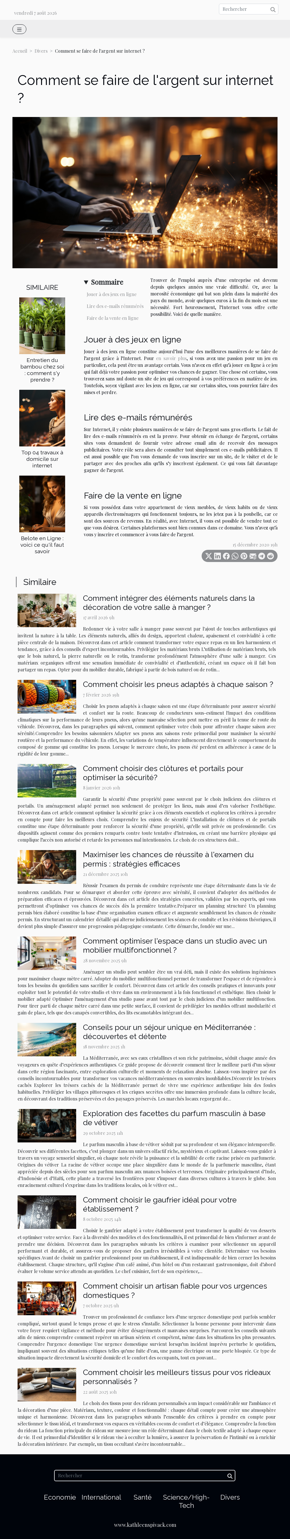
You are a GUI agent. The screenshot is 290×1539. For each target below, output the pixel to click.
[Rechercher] (248, 9)
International (101, 1497)
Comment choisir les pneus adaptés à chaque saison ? (178, 684)
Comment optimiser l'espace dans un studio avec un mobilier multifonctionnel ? (175, 945)
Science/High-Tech (186, 1501)
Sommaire (107, 281)
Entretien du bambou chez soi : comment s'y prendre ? (42, 370)
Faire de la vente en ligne (112, 318)
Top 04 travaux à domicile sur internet (42, 459)
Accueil (19, 51)
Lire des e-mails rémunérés (115, 306)
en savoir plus (171, 358)
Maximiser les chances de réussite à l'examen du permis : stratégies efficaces (168, 859)
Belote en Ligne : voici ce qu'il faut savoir (42, 544)
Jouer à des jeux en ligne (112, 294)
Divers (41, 51)
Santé (143, 1497)
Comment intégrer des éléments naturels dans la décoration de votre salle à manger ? (169, 603)
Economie (60, 1497)
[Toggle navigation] (19, 29)
